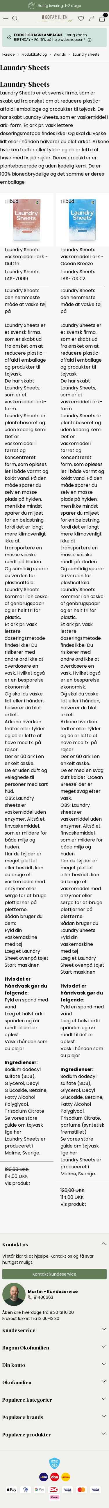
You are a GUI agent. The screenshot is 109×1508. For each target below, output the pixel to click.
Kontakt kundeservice (54, 1274)
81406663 (43, 1297)
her (18, 1132)
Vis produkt (18, 1183)
